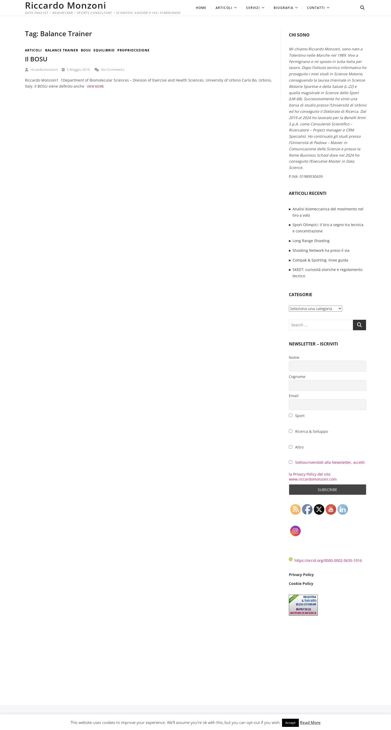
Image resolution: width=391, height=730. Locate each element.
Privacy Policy (301, 574)
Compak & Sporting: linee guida (320, 260)
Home (201, 8)
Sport (297, 415)
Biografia (283, 8)
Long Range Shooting (311, 240)
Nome (294, 357)
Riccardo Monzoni (65, 5)
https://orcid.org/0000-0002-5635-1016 (325, 560)
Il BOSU (36, 59)
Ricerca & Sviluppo (308, 431)
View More (95, 86)
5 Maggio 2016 (76, 69)
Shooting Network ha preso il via (321, 250)
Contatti (316, 8)
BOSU (86, 50)
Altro (296, 447)
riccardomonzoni (41, 69)
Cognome (297, 376)
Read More (310, 722)
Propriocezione (133, 50)
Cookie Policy (301, 583)
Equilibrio (104, 50)
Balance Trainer (61, 50)
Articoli (224, 8)
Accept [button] (290, 722)
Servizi (253, 8)
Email (294, 395)
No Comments (109, 69)
